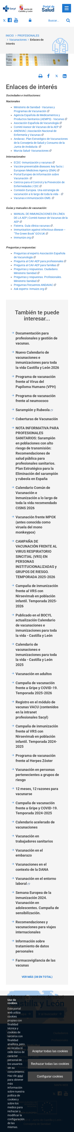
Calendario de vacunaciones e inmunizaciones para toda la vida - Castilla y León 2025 (36, 654)
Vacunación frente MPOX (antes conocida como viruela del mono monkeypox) (36, 524)
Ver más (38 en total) (37, 976)
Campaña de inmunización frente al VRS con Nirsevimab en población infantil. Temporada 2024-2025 (37, 736)
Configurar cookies (50, 1076)
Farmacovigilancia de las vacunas (35, 963)
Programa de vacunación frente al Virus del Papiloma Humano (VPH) (36, 382)
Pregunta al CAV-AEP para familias (36, 265)
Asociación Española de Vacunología (38, 123)
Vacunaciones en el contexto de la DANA (32, 867)
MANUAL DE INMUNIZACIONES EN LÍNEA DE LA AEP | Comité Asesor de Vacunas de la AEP (41, 217)
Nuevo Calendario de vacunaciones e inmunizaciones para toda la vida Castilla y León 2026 (37, 360)
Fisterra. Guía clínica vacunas (33, 225)
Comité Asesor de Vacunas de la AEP (38, 127)
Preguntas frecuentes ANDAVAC (35, 285)
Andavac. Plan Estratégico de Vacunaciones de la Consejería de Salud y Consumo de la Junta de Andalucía (41, 142)
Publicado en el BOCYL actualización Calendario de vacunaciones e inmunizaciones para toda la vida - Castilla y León (36, 625)
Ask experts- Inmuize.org (30, 288)
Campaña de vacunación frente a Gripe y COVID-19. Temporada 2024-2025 (37, 808)
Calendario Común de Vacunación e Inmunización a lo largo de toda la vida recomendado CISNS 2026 (36, 498)
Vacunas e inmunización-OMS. (34, 198)
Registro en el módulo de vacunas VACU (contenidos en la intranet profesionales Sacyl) (37, 709)
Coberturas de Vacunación (37, 419)
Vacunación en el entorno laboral (36, 881)
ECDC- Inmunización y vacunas (34, 162)
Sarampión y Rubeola (34, 410)
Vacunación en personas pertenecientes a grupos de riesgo (37, 775)
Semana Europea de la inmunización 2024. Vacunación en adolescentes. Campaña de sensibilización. (37, 903)
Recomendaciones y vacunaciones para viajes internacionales (36, 927)
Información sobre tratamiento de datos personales (32, 946)
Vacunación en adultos (34, 674)
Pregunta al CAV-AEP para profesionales (40, 261)
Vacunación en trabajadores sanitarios (34, 838)
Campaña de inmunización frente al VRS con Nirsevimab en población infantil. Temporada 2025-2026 (37, 596)
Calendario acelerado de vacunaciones (35, 824)
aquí (20, 1075)
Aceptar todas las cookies (50, 1051)
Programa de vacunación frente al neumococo (35, 398)
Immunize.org (24, 237)
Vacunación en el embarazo (29, 853)
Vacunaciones (18, 39)
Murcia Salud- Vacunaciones (33, 150)
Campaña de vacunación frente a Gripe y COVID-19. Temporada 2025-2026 (37, 688)
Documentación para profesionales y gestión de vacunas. (36, 338)
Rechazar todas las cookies (50, 1064)
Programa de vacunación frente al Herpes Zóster (35, 758)
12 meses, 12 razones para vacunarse (37, 791)
